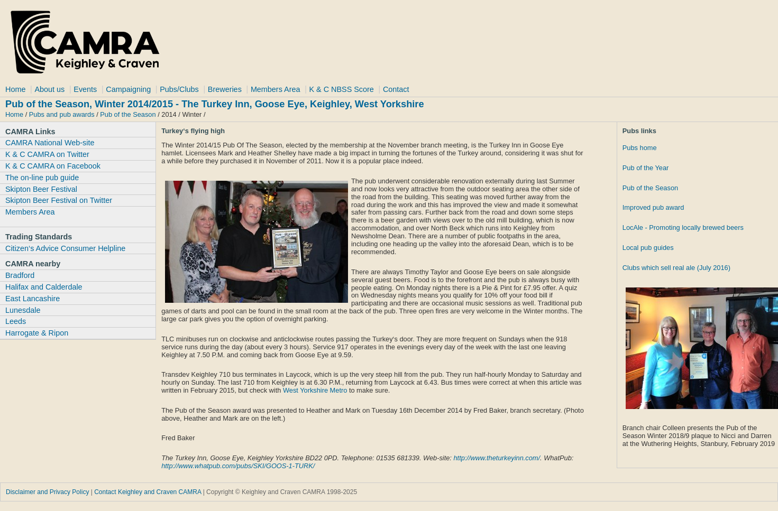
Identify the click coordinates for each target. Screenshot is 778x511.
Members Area (275, 89)
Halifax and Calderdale (44, 287)
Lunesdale (22, 310)
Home (15, 89)
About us (49, 89)
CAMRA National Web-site (50, 142)
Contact (396, 89)
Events (85, 89)
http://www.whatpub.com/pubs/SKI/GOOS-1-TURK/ (238, 466)
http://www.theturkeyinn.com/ (496, 458)
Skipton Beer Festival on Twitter (58, 200)
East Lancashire (32, 298)
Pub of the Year (646, 168)
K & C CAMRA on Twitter (47, 154)
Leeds (15, 321)
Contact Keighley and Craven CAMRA (147, 492)
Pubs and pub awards (62, 114)
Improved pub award (653, 207)
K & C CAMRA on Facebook (52, 166)
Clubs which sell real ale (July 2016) (676, 268)
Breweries (225, 89)
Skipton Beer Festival (41, 189)
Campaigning (128, 89)
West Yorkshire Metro (315, 390)
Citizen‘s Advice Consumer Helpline (65, 248)
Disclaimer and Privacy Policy (47, 492)
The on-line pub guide (42, 177)
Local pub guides (648, 248)
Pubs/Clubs (179, 89)
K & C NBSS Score (341, 89)
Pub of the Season (127, 114)
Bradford (19, 275)
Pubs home (640, 148)
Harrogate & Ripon (36, 333)
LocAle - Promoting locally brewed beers (683, 227)
